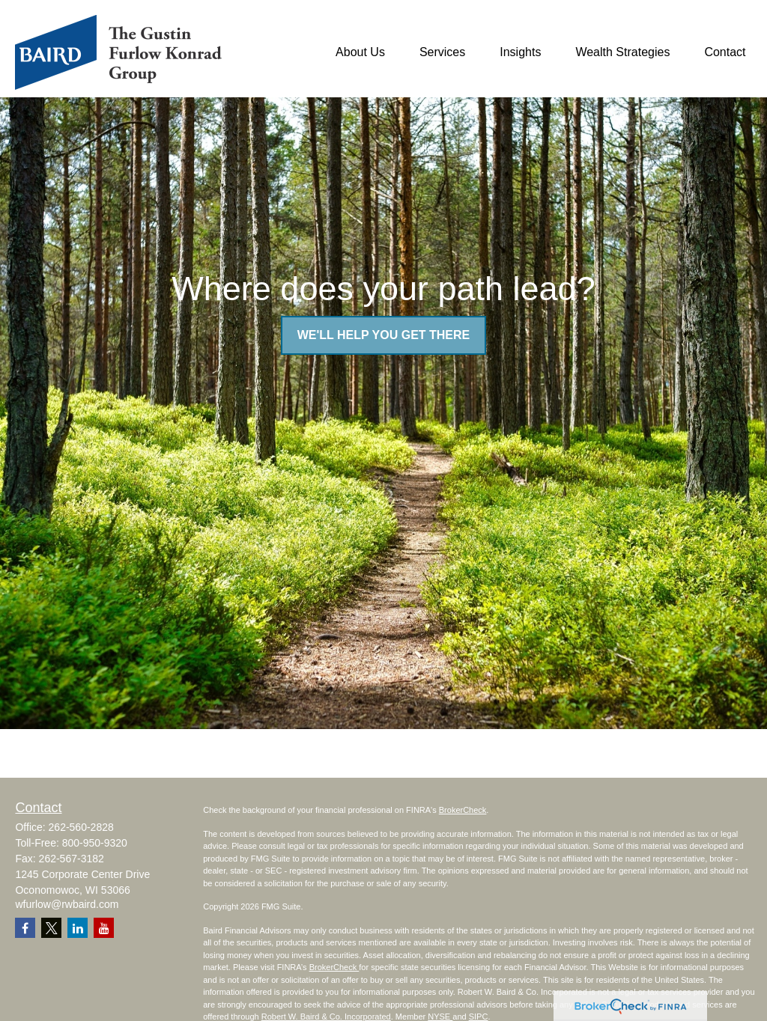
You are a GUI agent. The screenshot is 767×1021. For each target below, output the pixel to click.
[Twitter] (51, 928)
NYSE (440, 1016)
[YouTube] (104, 928)
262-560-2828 (81, 827)
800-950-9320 (94, 843)
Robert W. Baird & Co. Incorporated (326, 1016)
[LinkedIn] (77, 928)
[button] (360, 53)
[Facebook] (25, 928)
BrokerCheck (463, 809)
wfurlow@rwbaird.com (66, 904)
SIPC (478, 1016)
